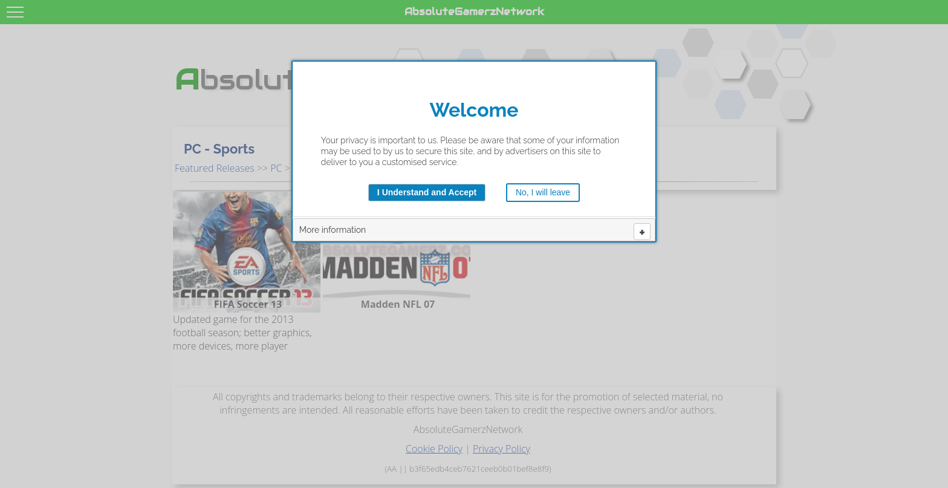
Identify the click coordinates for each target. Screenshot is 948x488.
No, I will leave (543, 192)
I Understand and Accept (426, 192)
